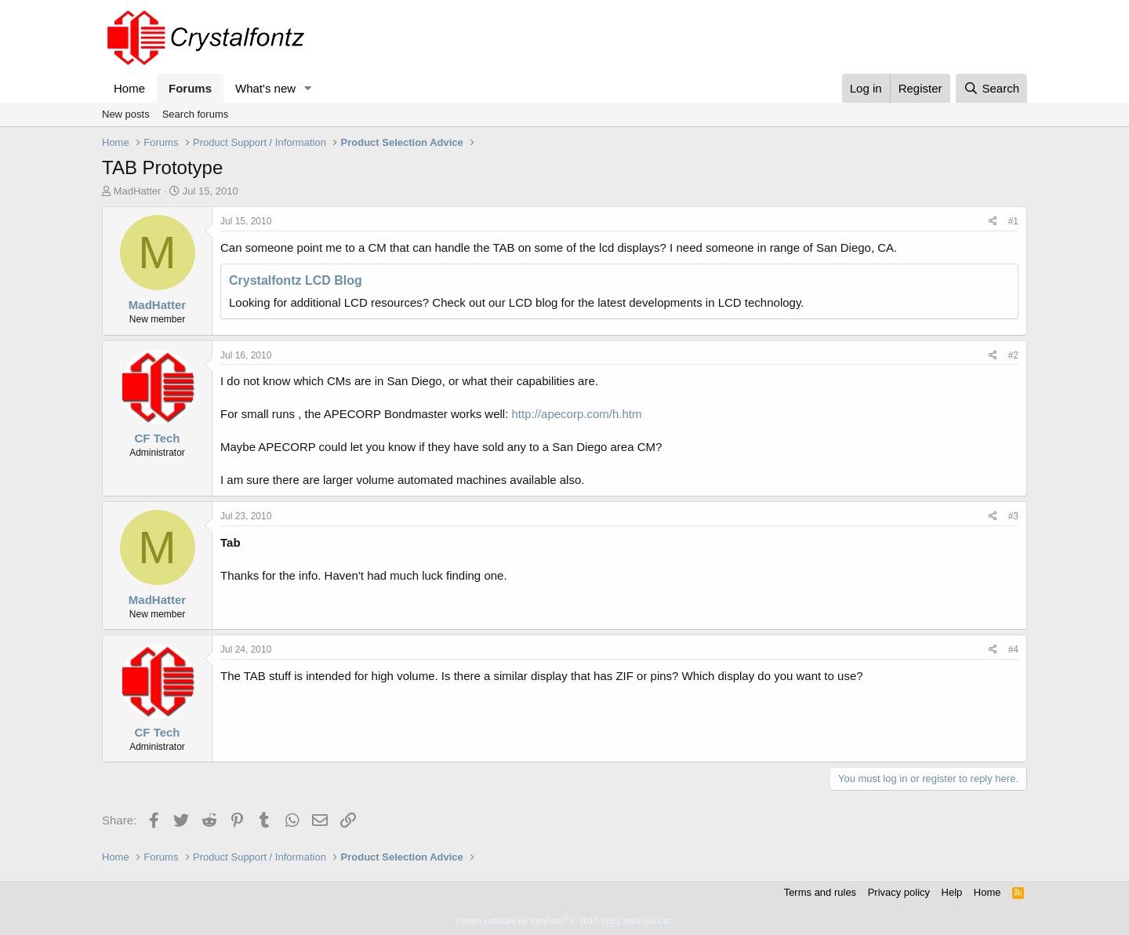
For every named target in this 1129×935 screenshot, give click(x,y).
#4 (1013, 649)
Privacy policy (899, 892)
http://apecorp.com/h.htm (577, 413)
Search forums (195, 114)
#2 (1013, 355)
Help (952, 892)
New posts (126, 114)
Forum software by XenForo (564, 921)
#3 (1013, 516)
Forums (190, 88)
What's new (265, 88)
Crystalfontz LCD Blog (295, 280)
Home (129, 88)
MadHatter (138, 191)
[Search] (991, 88)
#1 (1013, 221)
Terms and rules (820, 892)
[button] (308, 88)
